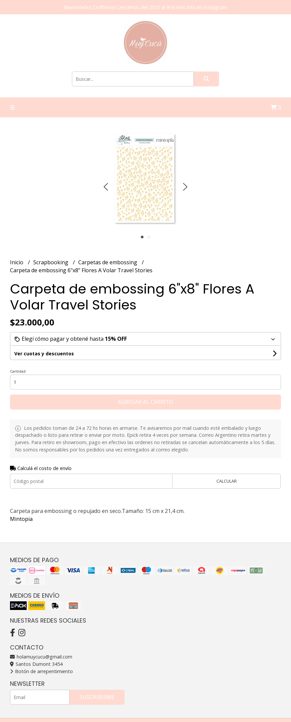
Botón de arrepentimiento (41, 671)
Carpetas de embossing (108, 262)
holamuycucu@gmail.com (41, 657)
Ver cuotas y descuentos (44, 353)
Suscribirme (97, 697)
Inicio (17, 262)
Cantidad (18, 371)
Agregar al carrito (145, 402)
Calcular (226, 481)
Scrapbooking (51, 262)
